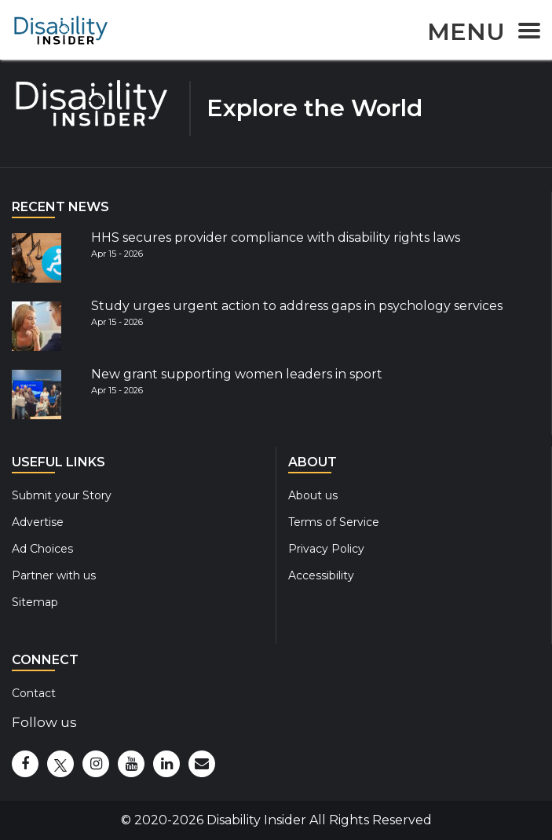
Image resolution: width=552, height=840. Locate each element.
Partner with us (54, 575)
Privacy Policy (326, 549)
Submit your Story (61, 495)
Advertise (38, 522)
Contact (34, 693)
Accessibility (321, 575)
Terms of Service (333, 522)
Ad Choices (42, 549)
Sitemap (35, 602)
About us (313, 495)
